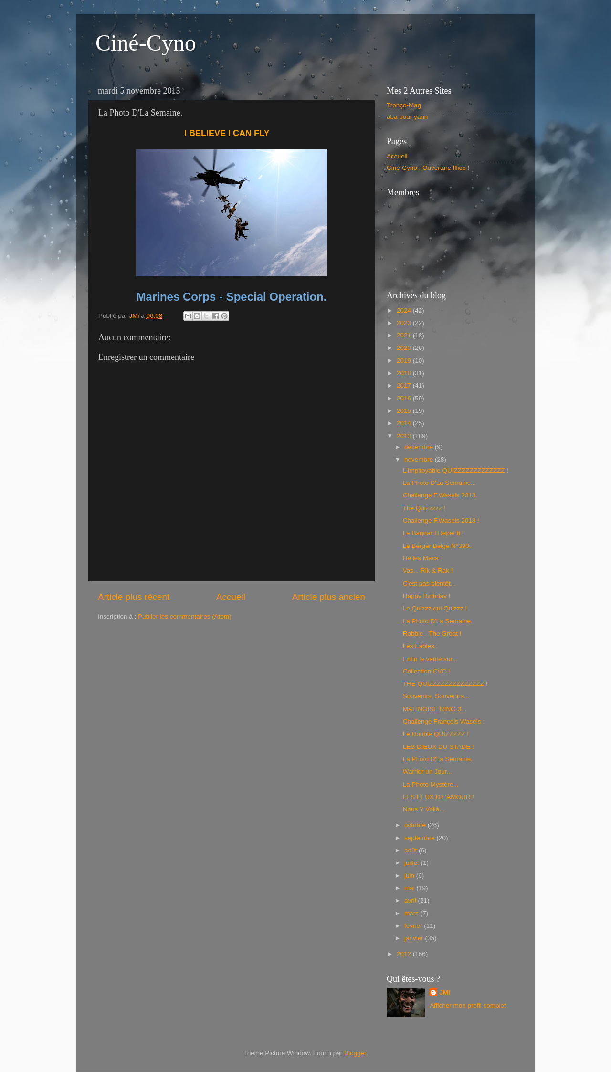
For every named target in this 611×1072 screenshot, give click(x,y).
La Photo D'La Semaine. (438, 621)
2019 (405, 360)
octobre (416, 825)
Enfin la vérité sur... (430, 658)
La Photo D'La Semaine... (439, 482)
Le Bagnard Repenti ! (433, 532)
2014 (405, 423)
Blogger (355, 1053)
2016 (405, 398)
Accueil (230, 597)
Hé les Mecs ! (422, 558)
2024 (405, 310)
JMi (444, 992)
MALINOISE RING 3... (435, 709)
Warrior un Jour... (427, 771)
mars (412, 913)
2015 (405, 410)
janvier (414, 938)
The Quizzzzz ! (424, 508)
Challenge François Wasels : (444, 721)
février (414, 925)
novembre (419, 459)
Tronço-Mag (404, 105)
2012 (405, 953)
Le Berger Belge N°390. (437, 545)
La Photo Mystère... (431, 784)
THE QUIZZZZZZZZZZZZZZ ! (445, 683)
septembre (420, 837)
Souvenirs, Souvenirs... (436, 696)
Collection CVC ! (426, 671)
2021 (405, 335)
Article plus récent (133, 597)
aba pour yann (407, 116)
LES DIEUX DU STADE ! (438, 746)
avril (411, 900)
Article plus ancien (328, 597)
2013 (405, 436)
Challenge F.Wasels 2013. (440, 495)
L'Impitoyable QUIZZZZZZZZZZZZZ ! (456, 470)
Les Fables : (420, 646)
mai (410, 888)
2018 (405, 373)
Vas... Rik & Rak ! (428, 570)
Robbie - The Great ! (432, 633)
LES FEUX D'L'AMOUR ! (438, 796)
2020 (405, 347)
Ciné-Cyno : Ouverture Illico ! (428, 167)
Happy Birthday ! (427, 595)
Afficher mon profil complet (468, 1005)
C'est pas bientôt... (429, 583)
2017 (405, 385)
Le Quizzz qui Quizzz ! (435, 608)
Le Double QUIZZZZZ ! (436, 733)
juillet (412, 862)
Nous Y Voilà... (424, 809)
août (411, 850)
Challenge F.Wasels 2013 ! (441, 520)
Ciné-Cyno (145, 42)
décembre (419, 447)
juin (410, 875)
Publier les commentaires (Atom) (185, 616)
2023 (405, 322)
